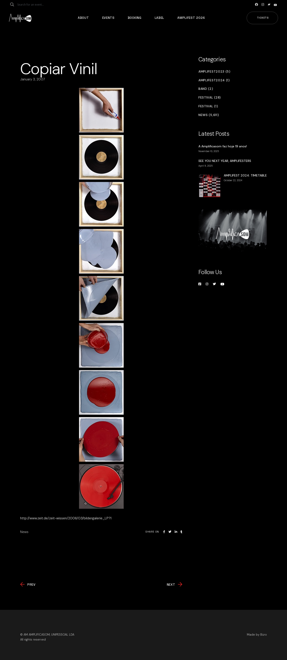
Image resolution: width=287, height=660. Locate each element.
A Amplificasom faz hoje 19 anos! (222, 146)
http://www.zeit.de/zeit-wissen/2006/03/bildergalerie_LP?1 (65, 518)
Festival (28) (209, 97)
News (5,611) (208, 115)
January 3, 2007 (32, 79)
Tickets (263, 17)
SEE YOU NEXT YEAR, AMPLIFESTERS (224, 161)
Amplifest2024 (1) (214, 80)
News (24, 531)
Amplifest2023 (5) (214, 71)
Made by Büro (257, 634)
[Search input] (35, 4)
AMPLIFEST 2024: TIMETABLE (245, 175)
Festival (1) (208, 106)
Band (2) (205, 89)
